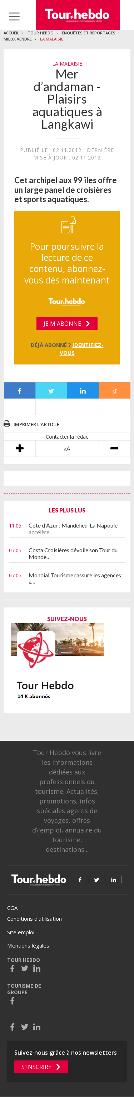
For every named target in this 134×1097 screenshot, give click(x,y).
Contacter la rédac (67, 436)
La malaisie (51, 39)
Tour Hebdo (41, 32)
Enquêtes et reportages (88, 32)
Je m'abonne (62, 324)
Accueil (11, 32)
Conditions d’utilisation (34, 918)
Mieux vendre (18, 39)
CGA (12, 907)
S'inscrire (36, 1067)
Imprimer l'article (36, 424)
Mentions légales (28, 945)
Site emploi (20, 932)
